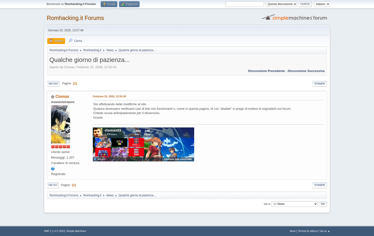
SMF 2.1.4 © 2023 (54, 231)
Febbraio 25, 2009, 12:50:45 (109, 96)
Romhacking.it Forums (75, 18)
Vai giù (53, 83)
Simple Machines (76, 231)
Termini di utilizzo (307, 231)
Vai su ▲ (325, 231)
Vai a (267, 203)
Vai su (52, 185)
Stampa (319, 83)
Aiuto (293, 231)
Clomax (62, 96)
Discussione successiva (306, 71)
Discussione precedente (266, 71)
